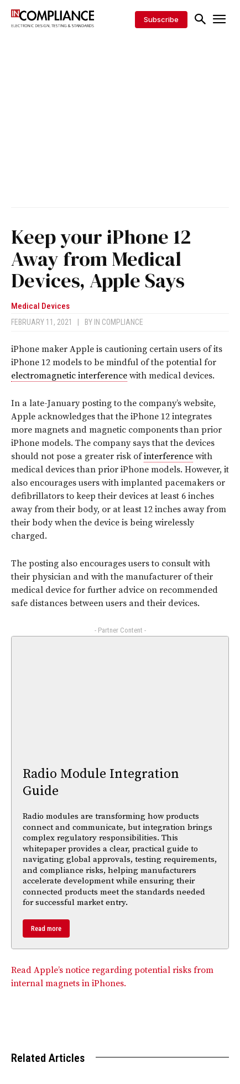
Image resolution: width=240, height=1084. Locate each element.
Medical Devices (40, 306)
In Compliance (118, 322)
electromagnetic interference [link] (69, 375)
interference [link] (168, 456)
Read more (46, 928)
